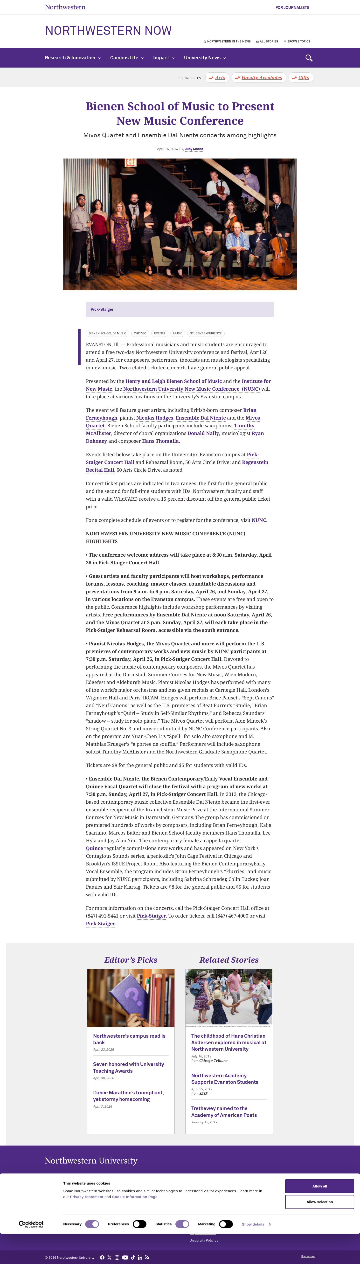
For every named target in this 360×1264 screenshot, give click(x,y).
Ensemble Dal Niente (201, 417)
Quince (94, 848)
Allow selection (319, 1232)
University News (205, 57)
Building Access (202, 1195)
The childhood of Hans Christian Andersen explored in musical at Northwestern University (228, 1043)
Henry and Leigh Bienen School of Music (173, 381)
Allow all (319, 1216)
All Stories (269, 41)
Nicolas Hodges (154, 417)
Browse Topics (298, 41)
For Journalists (292, 8)
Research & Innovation (73, 57)
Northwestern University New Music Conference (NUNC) (191, 389)
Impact (163, 57)
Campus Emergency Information (214, 1203)
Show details (253, 1254)
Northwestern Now (108, 31)
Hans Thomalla (160, 441)
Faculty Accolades (262, 77)
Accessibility (199, 1188)
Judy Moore (194, 149)
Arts (220, 77)
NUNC (259, 520)
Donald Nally (203, 433)
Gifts (303, 77)
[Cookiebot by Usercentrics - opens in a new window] (31, 1254)
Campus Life (127, 57)
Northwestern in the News (229, 41)
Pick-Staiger (102, 309)
